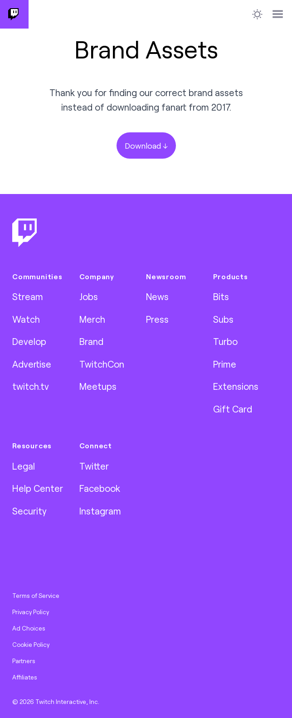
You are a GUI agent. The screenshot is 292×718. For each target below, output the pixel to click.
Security (29, 510)
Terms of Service (35, 595)
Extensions (235, 386)
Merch (92, 319)
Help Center (37, 488)
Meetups (98, 386)
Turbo (225, 341)
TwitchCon (101, 364)
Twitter (94, 466)
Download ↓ (146, 145)
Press (157, 319)
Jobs (88, 296)
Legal (23, 466)
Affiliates (24, 677)
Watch (26, 319)
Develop (29, 341)
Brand (91, 341)
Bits (221, 296)
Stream (27, 296)
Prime (224, 364)
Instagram (100, 510)
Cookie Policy (30, 644)
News (157, 296)
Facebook (99, 488)
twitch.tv (30, 386)
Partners (23, 661)
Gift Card (232, 408)
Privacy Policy (30, 612)
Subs (223, 319)
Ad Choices (28, 628)
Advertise (31, 364)
